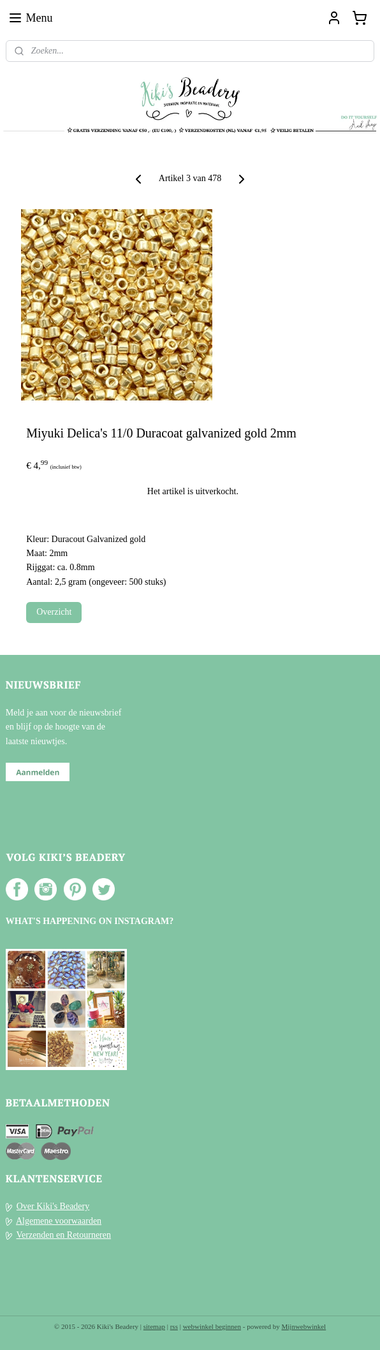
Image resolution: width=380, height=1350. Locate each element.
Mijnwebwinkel (304, 1326)
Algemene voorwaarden (58, 1221)
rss (174, 1326)
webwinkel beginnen (212, 1326)
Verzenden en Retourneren (64, 1235)
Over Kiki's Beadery (53, 1206)
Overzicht (53, 612)
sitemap (154, 1326)
